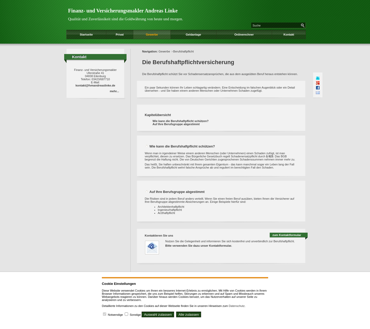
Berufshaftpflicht (183, 51)
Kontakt (288, 34)
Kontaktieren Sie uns (159, 235)
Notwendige (115, 314)
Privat (120, 34)
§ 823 (269, 156)
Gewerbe (152, 34)
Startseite (86, 34)
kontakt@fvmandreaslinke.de (95, 85)
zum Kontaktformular (286, 235)
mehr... (114, 91)
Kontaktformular (220, 245)
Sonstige (135, 314)
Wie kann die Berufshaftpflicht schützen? (181, 121)
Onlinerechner (244, 34)
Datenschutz (237, 305)
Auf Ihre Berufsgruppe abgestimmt (176, 124)
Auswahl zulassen (158, 315)
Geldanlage (193, 34)
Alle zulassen (189, 315)
